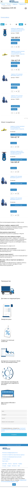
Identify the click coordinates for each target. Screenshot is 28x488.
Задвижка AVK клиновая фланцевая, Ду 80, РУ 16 (16, 177)
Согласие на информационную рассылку (12, 457)
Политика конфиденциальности (10, 452)
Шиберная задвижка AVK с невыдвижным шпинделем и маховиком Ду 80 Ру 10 (17, 153)
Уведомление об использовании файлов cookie (13, 480)
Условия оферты (6, 459)
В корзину (14, 43)
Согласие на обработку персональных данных (13, 454)
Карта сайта (5, 461)
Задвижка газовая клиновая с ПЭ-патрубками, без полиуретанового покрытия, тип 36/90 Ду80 (17, 128)
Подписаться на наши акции (14, 445)
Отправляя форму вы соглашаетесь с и (13, 430)
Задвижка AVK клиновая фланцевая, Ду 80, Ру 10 (16, 198)
